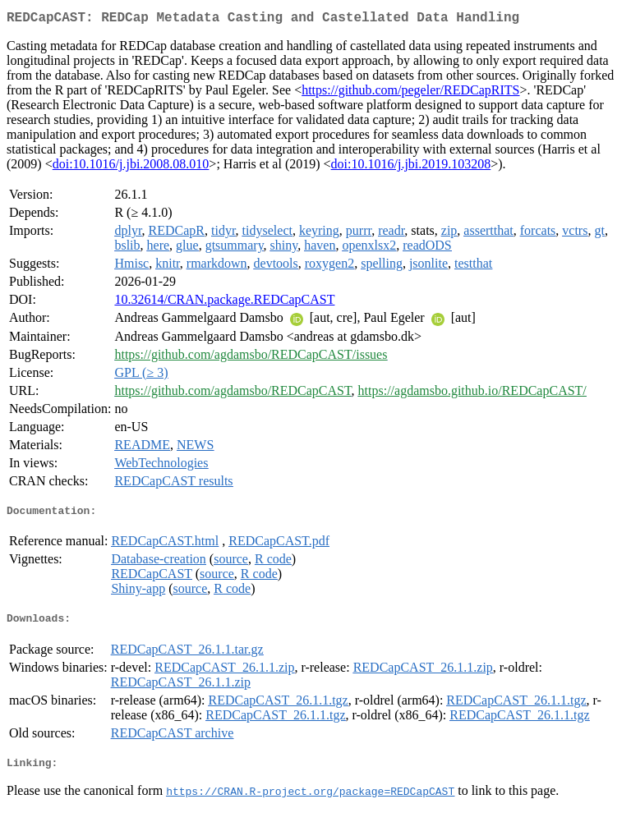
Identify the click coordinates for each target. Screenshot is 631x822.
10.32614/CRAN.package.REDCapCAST (224, 303)
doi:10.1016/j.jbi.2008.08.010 (131, 167)
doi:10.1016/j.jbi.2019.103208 (411, 167)
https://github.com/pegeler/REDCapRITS (410, 93)
